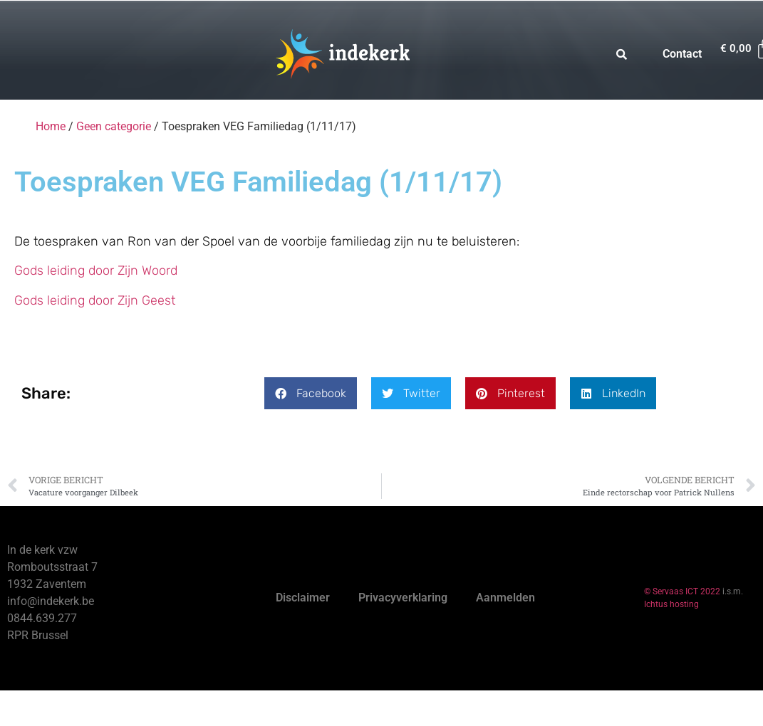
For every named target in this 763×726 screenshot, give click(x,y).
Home (51, 126)
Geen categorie (113, 126)
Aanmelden (505, 597)
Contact (682, 53)
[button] (310, 393)
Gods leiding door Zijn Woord (95, 270)
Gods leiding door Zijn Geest (94, 300)
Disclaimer (303, 597)
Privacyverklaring (402, 597)
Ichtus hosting (671, 604)
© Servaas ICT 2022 (682, 591)
